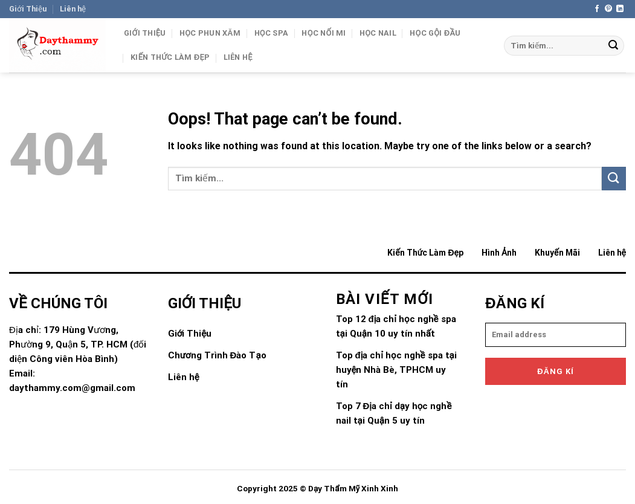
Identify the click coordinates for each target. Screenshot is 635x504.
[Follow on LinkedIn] (620, 9)
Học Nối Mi (323, 32)
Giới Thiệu (28, 8)
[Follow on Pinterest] (608, 9)
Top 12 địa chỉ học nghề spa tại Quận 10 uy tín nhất (396, 326)
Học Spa (271, 32)
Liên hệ (73, 8)
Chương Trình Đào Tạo (217, 355)
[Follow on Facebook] (597, 9)
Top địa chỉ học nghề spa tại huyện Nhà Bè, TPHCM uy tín (396, 370)
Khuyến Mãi (557, 252)
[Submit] (613, 46)
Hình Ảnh (499, 252)
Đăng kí (555, 371)
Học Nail (377, 32)
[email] (555, 335)
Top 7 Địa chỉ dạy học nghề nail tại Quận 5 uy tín (394, 413)
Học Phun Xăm (209, 32)
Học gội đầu (435, 32)
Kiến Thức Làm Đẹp (170, 57)
